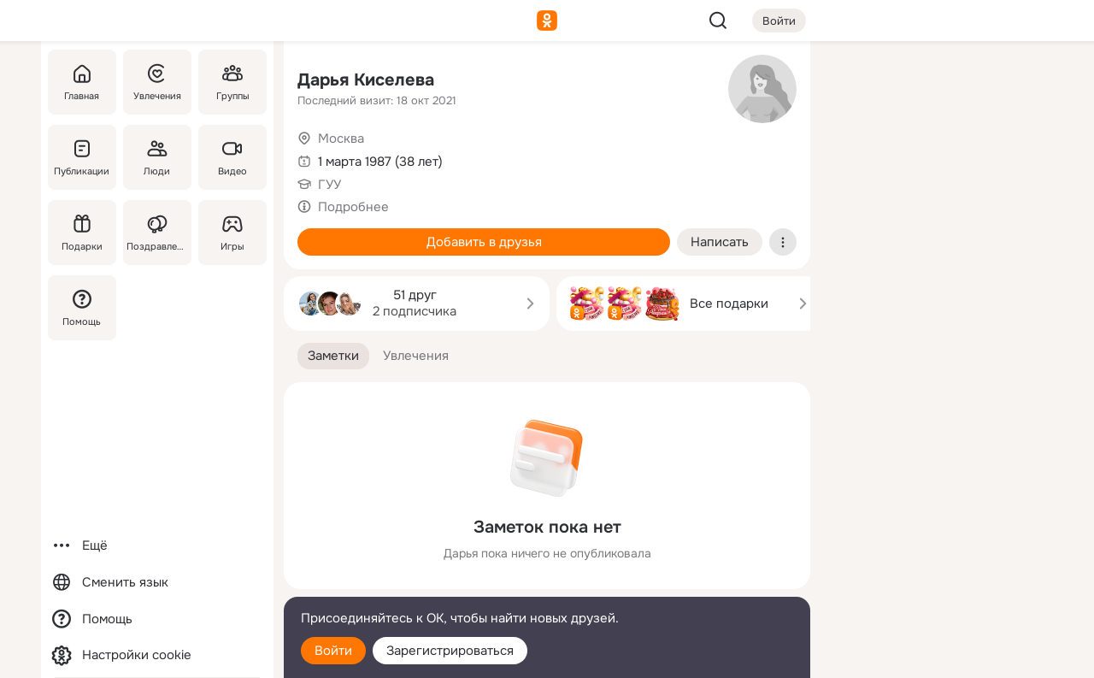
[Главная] (82, 82)
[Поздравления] (157, 232)
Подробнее (353, 207)
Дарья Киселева (365, 80)
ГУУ (329, 184)
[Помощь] (82, 307)
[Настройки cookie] (157, 655)
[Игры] (232, 232)
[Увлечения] (157, 82)
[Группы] (232, 82)
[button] (333, 356)
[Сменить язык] (157, 582)
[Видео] (232, 157)
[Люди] (157, 157)
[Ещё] (157, 546)
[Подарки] (82, 232)
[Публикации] (82, 157)
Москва (341, 138)
